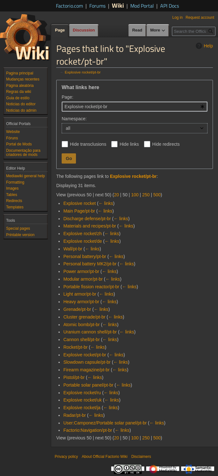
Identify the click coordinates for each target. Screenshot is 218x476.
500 (156, 194)
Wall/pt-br (72, 248)
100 (135, 194)
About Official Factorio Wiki (104, 456)
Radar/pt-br (74, 415)
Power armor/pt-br (81, 271)
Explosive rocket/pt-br (83, 72)
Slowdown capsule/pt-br (87, 362)
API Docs (169, 6)
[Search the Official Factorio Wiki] (193, 31)
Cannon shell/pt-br (81, 339)
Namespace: (74, 118)
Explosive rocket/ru (82, 392)
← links (106, 203)
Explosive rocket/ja (81, 407)
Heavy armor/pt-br (81, 301)
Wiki (118, 5)
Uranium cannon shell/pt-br (90, 331)
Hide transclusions (88, 144)
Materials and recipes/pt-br (89, 225)
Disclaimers (141, 456)
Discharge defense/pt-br (87, 218)
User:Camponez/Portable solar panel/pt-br (104, 422)
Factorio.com (69, 6)
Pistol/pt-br (74, 377)
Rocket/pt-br (75, 347)
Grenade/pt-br (77, 309)
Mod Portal (142, 6)
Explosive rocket (79, 203)
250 (145, 194)
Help (203, 46)
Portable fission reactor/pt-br (91, 286)
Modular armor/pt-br (83, 279)
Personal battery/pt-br (84, 256)
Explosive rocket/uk (82, 399)
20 (116, 194)
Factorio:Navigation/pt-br (87, 430)
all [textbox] (68, 128)
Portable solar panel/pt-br (88, 385)
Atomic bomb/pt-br (81, 324)
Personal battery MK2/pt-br (89, 263)
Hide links (129, 144)
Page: (67, 97)
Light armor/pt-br (79, 294)
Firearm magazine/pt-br (86, 369)
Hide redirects (166, 144)
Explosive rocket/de (82, 241)
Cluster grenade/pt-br (84, 316)
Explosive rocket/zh (82, 233)
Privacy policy (66, 456)
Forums (97, 6)
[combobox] (135, 107)
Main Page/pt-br (79, 211)
